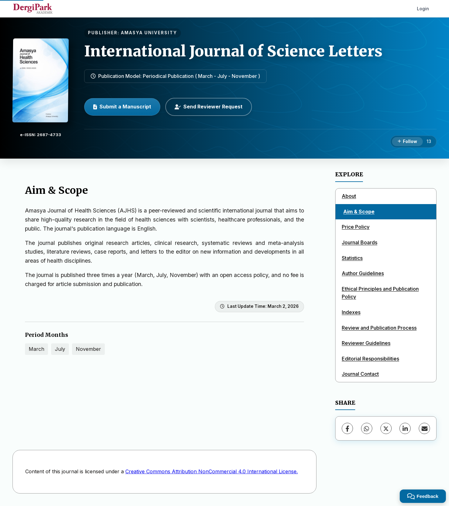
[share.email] (424, 428)
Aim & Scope (358, 211)
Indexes (351, 312)
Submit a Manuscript (122, 106)
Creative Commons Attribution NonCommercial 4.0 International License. (211, 471)
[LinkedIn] (405, 428)
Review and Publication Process (379, 328)
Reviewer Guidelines (366, 343)
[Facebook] (347, 428)
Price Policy (355, 227)
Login (423, 8)
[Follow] (407, 141)
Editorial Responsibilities (370, 359)
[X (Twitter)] (386, 428)
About (349, 196)
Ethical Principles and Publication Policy (380, 293)
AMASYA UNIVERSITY (149, 32)
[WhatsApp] (366, 428)
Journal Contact (360, 374)
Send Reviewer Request (209, 106)
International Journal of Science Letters (233, 51)
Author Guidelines (363, 273)
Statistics (352, 258)
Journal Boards (359, 242)
